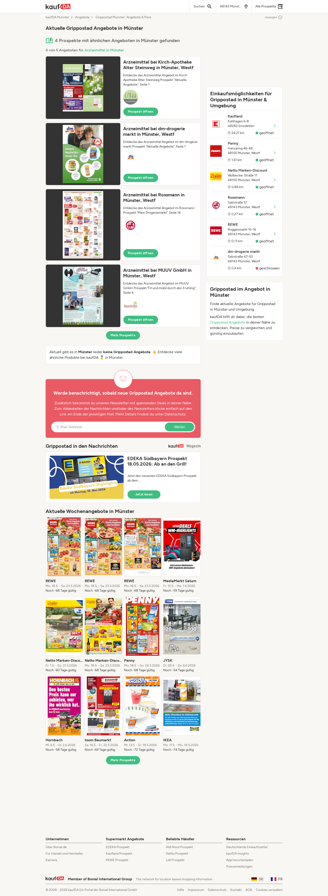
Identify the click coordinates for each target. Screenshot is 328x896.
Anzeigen (274, 17)
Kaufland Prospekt (119, 854)
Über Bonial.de (56, 847)
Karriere (51, 860)
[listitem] (64, 555)
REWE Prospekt (117, 860)
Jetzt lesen (144, 494)
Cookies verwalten (269, 890)
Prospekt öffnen (140, 112)
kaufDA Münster (57, 17)
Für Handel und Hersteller (64, 854)
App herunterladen (239, 860)
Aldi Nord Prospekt (179, 847)
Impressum (196, 890)
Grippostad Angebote (227, 322)
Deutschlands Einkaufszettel (247, 847)
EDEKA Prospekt (118, 847)
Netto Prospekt (177, 854)
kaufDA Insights (237, 854)
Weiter (179, 427)
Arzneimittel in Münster (104, 50)
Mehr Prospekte (123, 335)
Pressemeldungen (239, 866)
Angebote (82, 17)
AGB (248, 890)
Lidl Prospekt (175, 860)
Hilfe (180, 890)
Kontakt (236, 890)
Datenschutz (175, 414)
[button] (123, 87)
